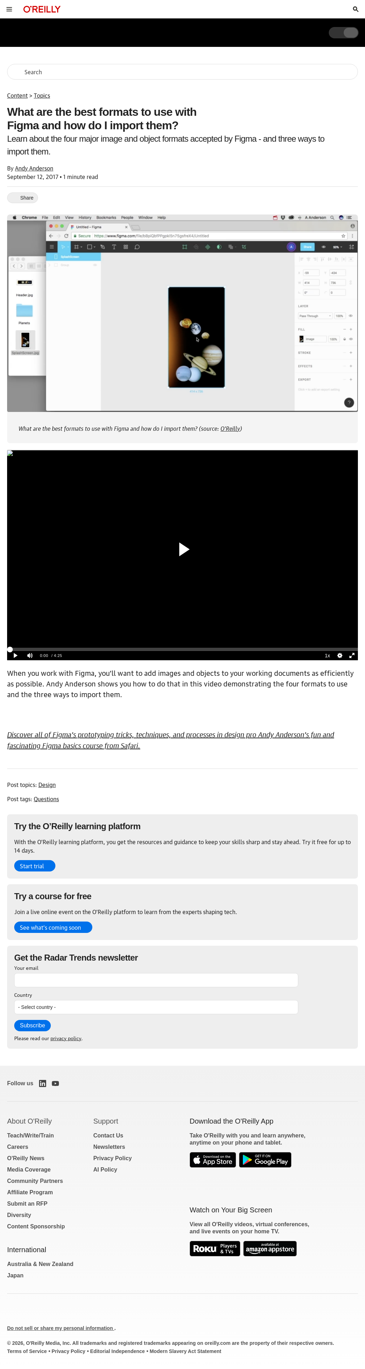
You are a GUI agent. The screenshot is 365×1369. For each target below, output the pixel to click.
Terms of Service (27, 1351)
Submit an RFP (27, 1204)
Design (47, 784)
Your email (26, 967)
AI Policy (105, 1170)
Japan (15, 1275)
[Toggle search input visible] (355, 9)
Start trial (32, 866)
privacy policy (65, 1037)
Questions (46, 799)
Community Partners (35, 1181)
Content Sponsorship (36, 1226)
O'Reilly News (25, 1158)
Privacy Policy (112, 1158)
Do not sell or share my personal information (60, 1328)
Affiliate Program (30, 1192)
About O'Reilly (29, 1121)
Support (105, 1121)
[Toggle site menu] (9, 9)
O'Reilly (230, 427)
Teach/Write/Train (30, 1135)
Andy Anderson (34, 168)
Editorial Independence (117, 1351)
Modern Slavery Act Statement (185, 1351)
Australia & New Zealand (40, 1264)
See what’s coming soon (50, 927)
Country (23, 994)
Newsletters (109, 1147)
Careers (17, 1147)
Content (17, 95)
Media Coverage (29, 1170)
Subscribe (32, 1025)
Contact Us (108, 1135)
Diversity (19, 1215)
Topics (42, 95)
